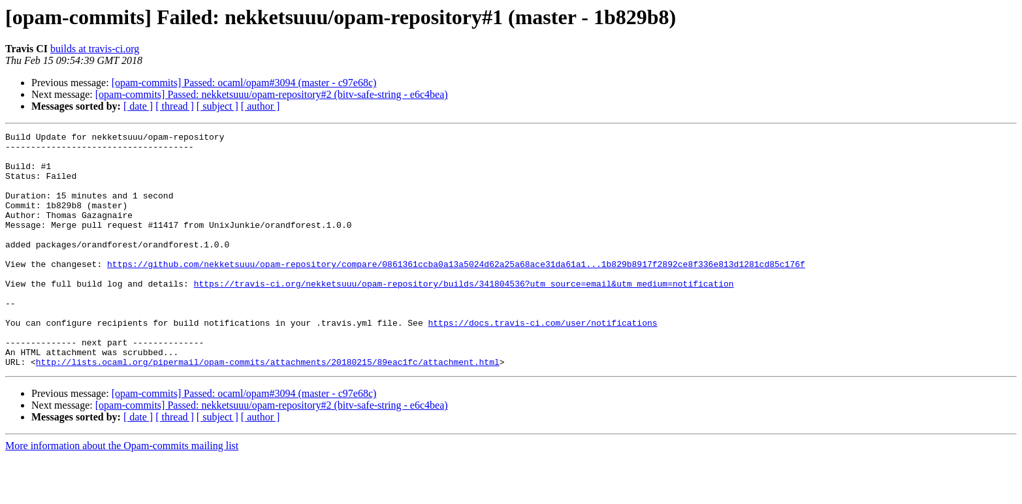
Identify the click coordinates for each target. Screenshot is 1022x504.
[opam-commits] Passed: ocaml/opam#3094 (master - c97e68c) (244, 82)
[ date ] (138, 106)
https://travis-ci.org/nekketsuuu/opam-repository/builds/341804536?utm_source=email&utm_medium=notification (464, 315)
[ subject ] (217, 106)
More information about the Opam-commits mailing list (121, 492)
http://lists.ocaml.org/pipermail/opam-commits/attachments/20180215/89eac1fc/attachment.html (268, 409)
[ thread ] (174, 106)
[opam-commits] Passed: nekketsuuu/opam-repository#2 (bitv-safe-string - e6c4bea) (271, 94)
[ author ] (260, 106)
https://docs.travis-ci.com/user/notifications (542, 362)
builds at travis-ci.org (94, 48)
